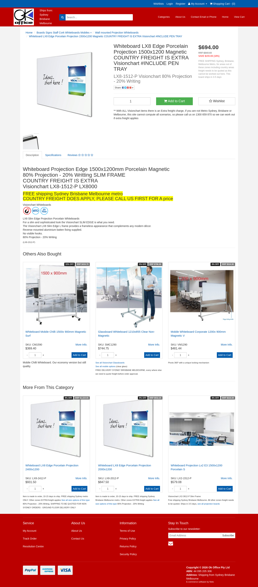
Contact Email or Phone (203, 16)
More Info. (81, 344)
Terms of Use (127, 530)
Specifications (53, 155)
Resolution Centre (33, 546)
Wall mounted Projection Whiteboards (117, 32)
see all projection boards (208, 504)
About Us (180, 16)
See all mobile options (106, 366)
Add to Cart (174, 101)
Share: (124, 87)
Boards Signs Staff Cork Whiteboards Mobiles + (64, 32)
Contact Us (77, 538)
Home (225, 16)
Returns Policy (128, 546)
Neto (212, 582)
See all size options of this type (75, 500)
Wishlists (158, 3)
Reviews (80, 155)
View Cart (239, 16)
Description (32, 155)
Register (180, 3)
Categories (164, 16)
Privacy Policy (128, 538)
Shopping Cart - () (222, 3)
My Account (29, 530)
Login (170, 3)
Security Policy (128, 554)
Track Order (30, 538)
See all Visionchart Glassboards (110, 363)
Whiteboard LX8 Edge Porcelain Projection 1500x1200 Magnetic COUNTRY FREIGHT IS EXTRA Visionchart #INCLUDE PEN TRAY (105, 36)
